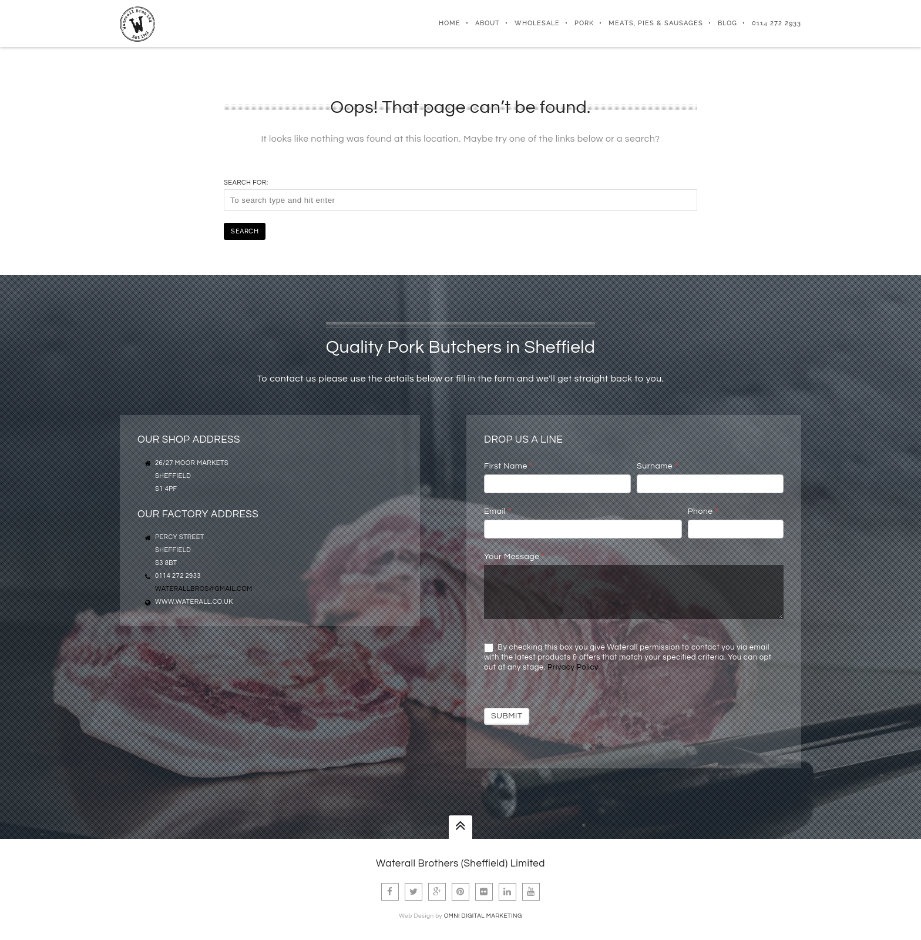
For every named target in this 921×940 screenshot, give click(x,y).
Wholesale (537, 23)
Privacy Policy (573, 667)
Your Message (514, 557)
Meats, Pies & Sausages (656, 23)
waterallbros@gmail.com (204, 589)
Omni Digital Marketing (483, 916)
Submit (506, 716)
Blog (727, 23)
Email (497, 511)
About (487, 23)
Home (449, 23)
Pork (584, 23)
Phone (703, 511)
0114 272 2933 (776, 23)
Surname (657, 466)
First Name (508, 466)
